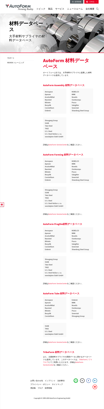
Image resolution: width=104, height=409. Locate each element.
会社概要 (90, 8)
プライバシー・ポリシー (40, 384)
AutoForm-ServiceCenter (57, 145)
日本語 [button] (91, 2)
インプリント (50, 380)
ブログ (40, 388)
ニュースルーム (75, 8)
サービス (59, 8)
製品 (50, 8)
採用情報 (76, 2)
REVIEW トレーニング (15, 62)
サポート (10, 58)
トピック (40, 8)
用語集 (33, 388)
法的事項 (61, 380)
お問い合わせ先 (36, 380)
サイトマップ (57, 384)
